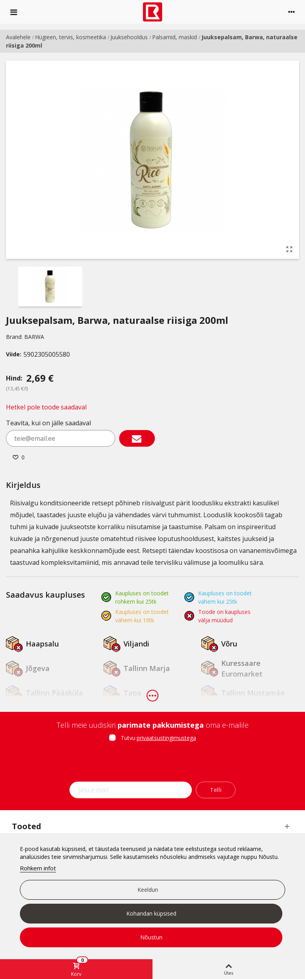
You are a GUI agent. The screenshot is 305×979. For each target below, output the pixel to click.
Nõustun (151, 937)
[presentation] (152, 764)
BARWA (34, 336)
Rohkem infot (38, 868)
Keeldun (147, 889)
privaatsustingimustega (166, 738)
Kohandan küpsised (151, 913)
